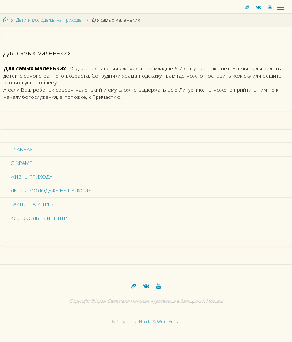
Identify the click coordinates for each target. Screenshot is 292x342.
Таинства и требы (34, 204)
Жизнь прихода (31, 176)
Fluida (144, 321)
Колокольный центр (39, 218)
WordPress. (169, 321)
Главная (22, 149)
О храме (21, 163)
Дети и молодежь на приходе (49, 20)
